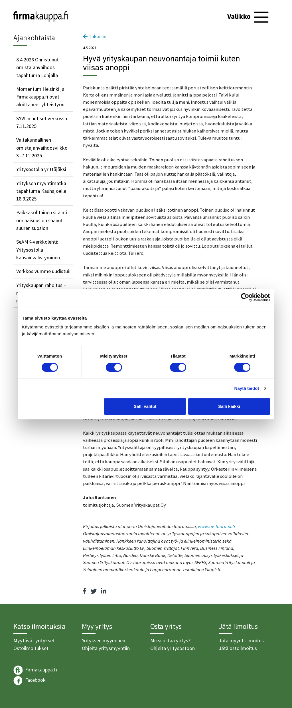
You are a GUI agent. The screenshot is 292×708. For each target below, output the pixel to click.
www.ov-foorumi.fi (216, 526)
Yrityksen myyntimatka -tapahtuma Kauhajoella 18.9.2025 (42, 191)
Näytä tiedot (246, 388)
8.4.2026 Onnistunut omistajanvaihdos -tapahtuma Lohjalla (37, 67)
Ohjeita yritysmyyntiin (106, 648)
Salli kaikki (229, 406)
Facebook (29, 680)
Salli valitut (145, 406)
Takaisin (94, 36)
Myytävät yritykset (34, 640)
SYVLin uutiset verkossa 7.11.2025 (41, 122)
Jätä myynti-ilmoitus (241, 640)
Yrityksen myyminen (103, 640)
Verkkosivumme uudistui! (43, 271)
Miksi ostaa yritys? (170, 640)
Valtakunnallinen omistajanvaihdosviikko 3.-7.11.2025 (42, 148)
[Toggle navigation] (249, 17)
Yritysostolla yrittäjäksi (41, 169)
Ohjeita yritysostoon (172, 648)
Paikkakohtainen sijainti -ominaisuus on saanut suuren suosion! (43, 220)
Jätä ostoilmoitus (238, 648)
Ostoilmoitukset (30, 648)
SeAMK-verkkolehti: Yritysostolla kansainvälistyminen (38, 249)
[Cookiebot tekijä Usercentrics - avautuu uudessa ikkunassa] (245, 297)
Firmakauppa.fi (35, 670)
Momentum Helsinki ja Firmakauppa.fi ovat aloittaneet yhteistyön (40, 97)
